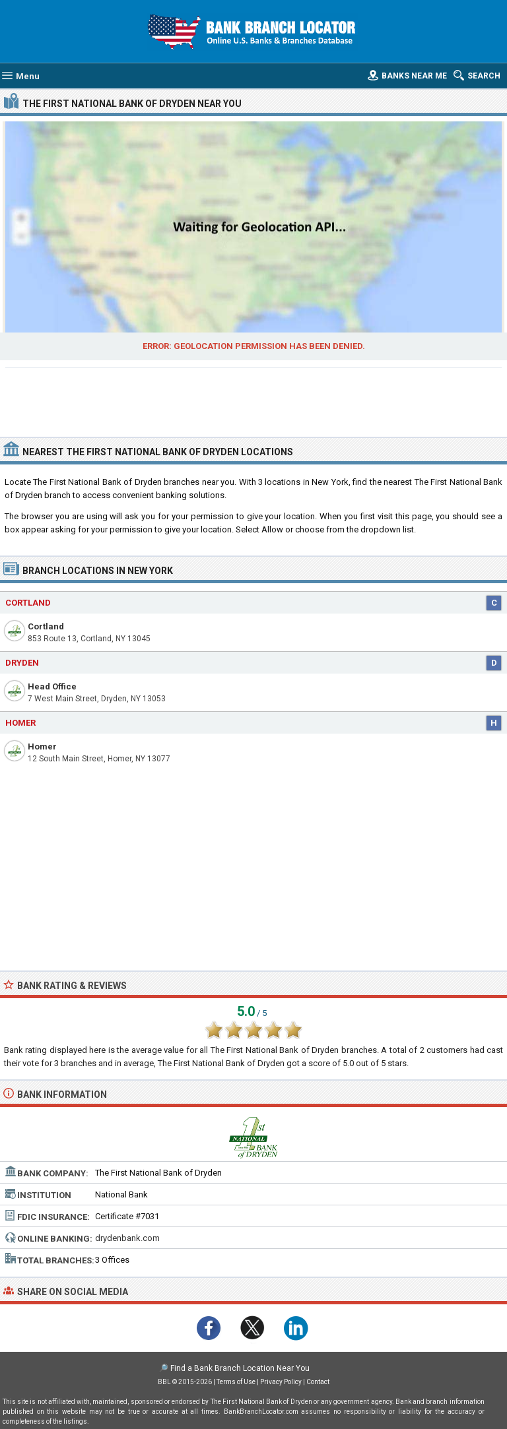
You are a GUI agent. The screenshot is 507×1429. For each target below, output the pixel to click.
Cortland (46, 626)
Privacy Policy (281, 1381)
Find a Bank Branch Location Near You (240, 1368)
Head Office (52, 686)
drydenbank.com (127, 1238)
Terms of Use (236, 1381)
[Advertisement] (253, 400)
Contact (317, 1381)
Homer (42, 746)
